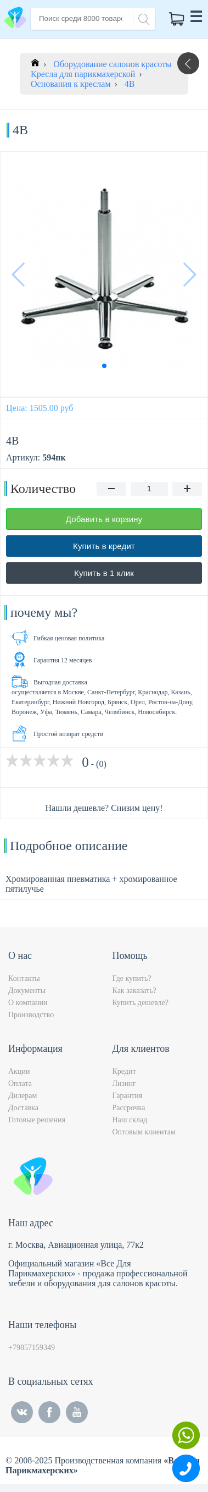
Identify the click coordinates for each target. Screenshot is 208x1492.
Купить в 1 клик (104, 573)
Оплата (20, 1083)
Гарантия (128, 1095)
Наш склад (130, 1120)
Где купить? (132, 978)
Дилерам (22, 1095)
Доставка (23, 1108)
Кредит (124, 1071)
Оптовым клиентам (144, 1132)
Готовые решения (36, 1120)
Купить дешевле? (140, 1003)
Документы (27, 990)
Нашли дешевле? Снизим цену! (103, 808)
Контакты (24, 978)
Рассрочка (129, 1108)
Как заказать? (134, 990)
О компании (27, 1003)
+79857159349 (31, 1347)
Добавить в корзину (104, 519)
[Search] (142, 18)
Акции (19, 1071)
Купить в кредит (104, 546)
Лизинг (124, 1083)
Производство (31, 1015)
